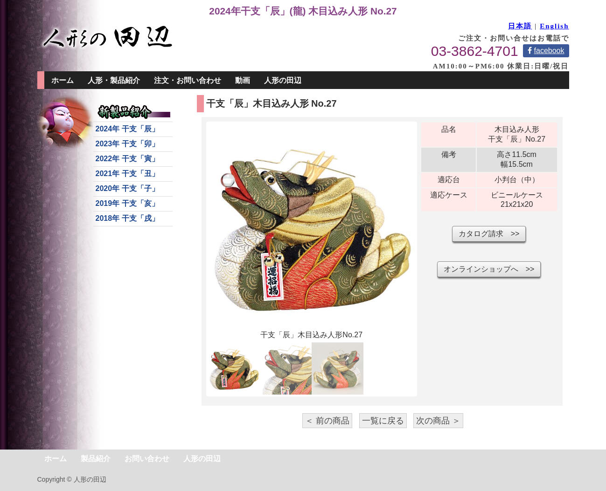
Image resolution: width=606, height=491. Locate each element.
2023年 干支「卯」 (127, 144)
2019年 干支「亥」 (127, 203)
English (554, 26)
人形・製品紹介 (114, 80)
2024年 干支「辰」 (127, 129)
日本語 (520, 26)
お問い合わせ (147, 459)
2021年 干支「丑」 (127, 173)
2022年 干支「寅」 (127, 159)
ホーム (62, 80)
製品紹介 (96, 459)
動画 (242, 80)
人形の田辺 (282, 80)
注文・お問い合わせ (187, 80)
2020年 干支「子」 (127, 188)
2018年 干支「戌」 (127, 218)
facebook (546, 51)
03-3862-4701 (474, 51)
